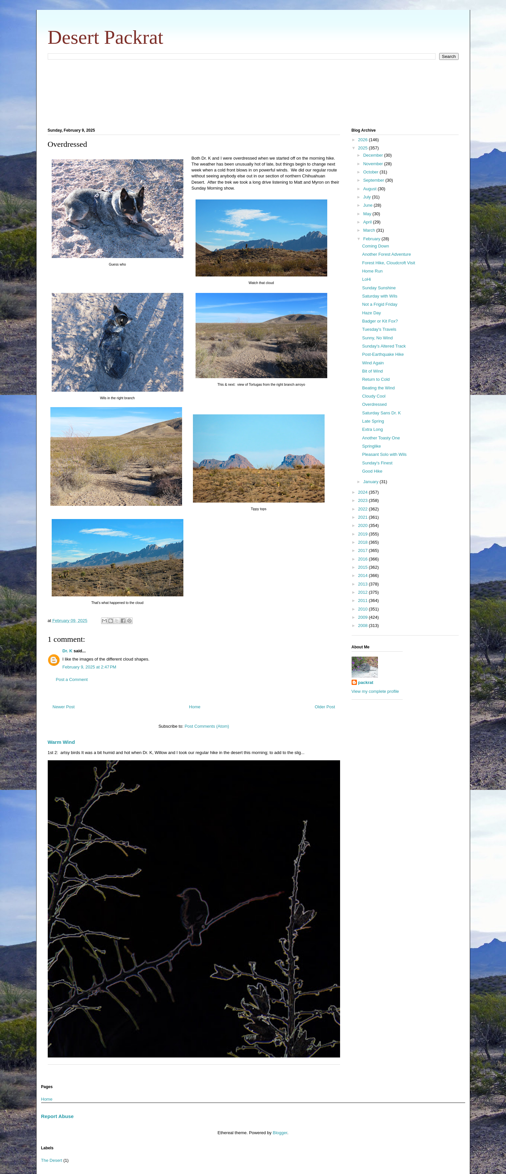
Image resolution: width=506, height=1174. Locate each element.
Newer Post (64, 706)
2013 (363, 584)
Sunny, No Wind (377, 337)
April (368, 222)
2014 (363, 575)
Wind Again (373, 362)
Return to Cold (376, 379)
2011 (363, 600)
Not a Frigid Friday (379, 304)
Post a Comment (72, 679)
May (367, 213)
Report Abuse (57, 1116)
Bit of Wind (372, 371)
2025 (363, 147)
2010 (363, 609)
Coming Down (375, 246)
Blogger (280, 1132)
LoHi (366, 279)
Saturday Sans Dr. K (381, 412)
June (368, 205)
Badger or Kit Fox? (380, 321)
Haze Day (371, 312)
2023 (363, 500)
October (371, 172)
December (373, 155)
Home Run (372, 271)
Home (194, 706)
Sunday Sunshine (379, 287)
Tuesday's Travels (379, 329)
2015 (363, 567)
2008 (363, 625)
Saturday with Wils (379, 296)
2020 (363, 525)
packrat (365, 682)
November (373, 163)
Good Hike (372, 471)
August (370, 188)
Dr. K (67, 650)
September (374, 180)
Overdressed (374, 404)
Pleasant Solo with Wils (384, 454)
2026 (363, 139)
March (369, 230)
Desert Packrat (106, 37)
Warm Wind (61, 742)
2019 (363, 534)
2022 (363, 509)
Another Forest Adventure (386, 254)
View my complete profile (375, 691)
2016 (363, 559)
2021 (363, 517)
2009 (363, 617)
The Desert (51, 1160)
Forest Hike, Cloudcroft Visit (388, 262)
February (372, 238)
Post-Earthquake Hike (383, 354)
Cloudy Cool (374, 396)
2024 (363, 492)
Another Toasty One (381, 437)
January (371, 481)
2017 (363, 550)
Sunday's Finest (377, 462)
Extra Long (372, 429)
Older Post (325, 706)
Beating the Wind (378, 387)
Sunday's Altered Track (384, 346)
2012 (363, 592)
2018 (363, 542)
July (367, 197)
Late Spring (373, 421)
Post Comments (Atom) (207, 726)
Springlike (371, 446)
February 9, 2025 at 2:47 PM (90, 667)
